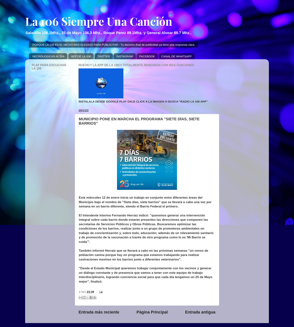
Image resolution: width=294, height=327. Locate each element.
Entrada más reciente (99, 312)
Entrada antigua (200, 312)
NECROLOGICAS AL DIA (48, 56)
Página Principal (152, 312)
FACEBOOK (147, 56)
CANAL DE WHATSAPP (176, 56)
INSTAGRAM (124, 56)
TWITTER (103, 56)
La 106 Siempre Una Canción (98, 20)
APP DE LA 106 (81, 56)
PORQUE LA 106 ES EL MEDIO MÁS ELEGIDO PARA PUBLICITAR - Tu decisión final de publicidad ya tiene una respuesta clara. (113, 44)
